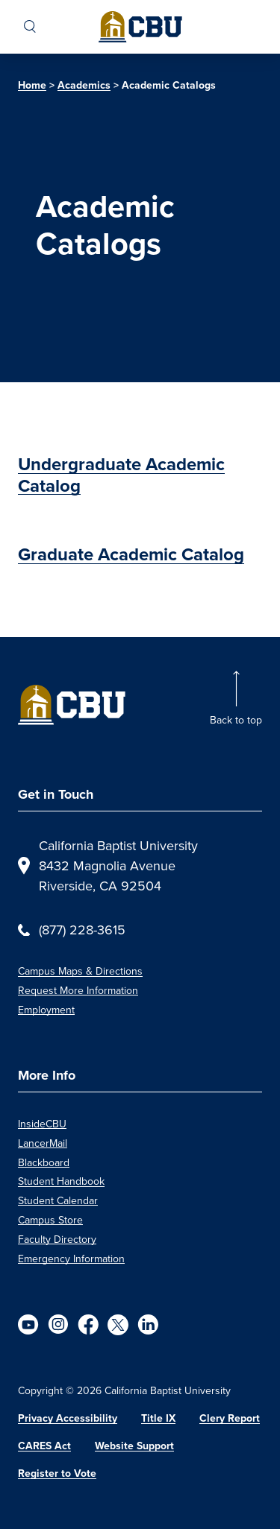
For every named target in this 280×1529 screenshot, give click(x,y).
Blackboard (43, 1162)
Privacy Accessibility (67, 1418)
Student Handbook (61, 1181)
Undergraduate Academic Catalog (121, 475)
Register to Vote (57, 1473)
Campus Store (50, 1219)
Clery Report (229, 1418)
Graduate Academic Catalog (131, 554)
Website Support (134, 1446)
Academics (84, 85)
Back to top (236, 719)
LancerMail (42, 1143)
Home (32, 85)
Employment (46, 1009)
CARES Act (44, 1446)
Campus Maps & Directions (80, 970)
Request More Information (78, 990)
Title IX (158, 1418)
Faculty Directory (57, 1239)
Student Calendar (58, 1200)
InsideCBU (42, 1123)
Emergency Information (71, 1258)
